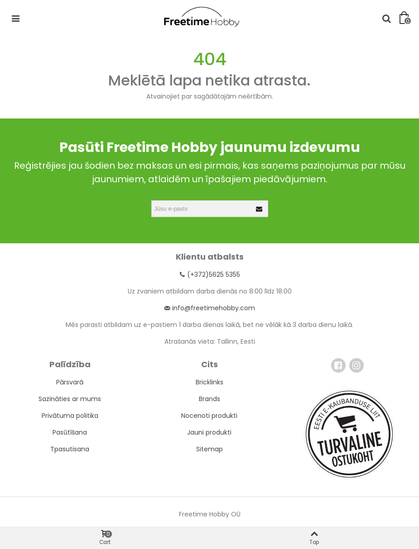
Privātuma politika (70, 415)
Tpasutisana (69, 449)
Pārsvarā (69, 382)
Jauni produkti (209, 432)
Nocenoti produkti (209, 415)
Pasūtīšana (70, 432)
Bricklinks (209, 382)
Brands (209, 398)
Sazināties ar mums (70, 398)
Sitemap (209, 449)
